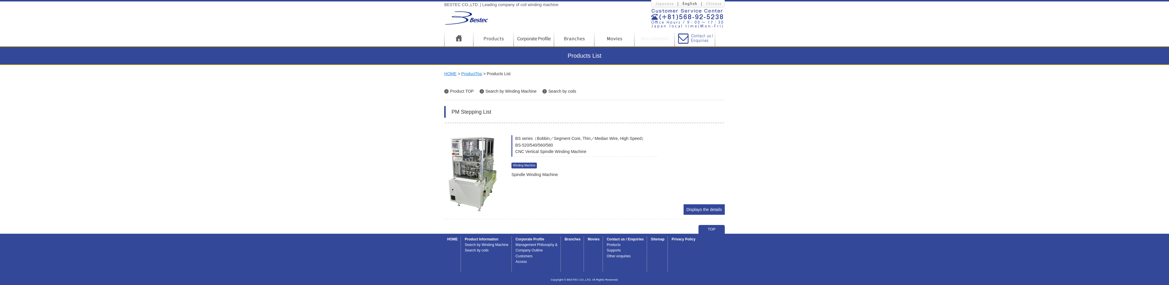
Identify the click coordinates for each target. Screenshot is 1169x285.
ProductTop (471, 73)
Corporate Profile (530, 239)
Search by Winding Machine (511, 91)
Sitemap (658, 239)
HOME (450, 73)
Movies (594, 239)
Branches (573, 239)
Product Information (481, 239)
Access (521, 262)
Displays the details (704, 209)
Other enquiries (619, 256)
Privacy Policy (683, 239)
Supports (614, 250)
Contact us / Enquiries (625, 239)
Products (613, 245)
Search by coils (562, 91)
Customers (524, 256)
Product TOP (462, 91)
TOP (712, 229)
